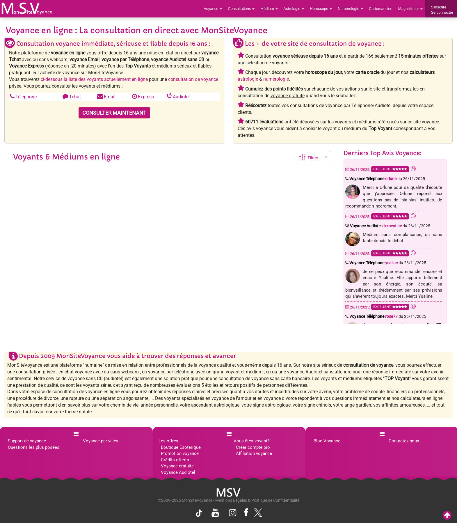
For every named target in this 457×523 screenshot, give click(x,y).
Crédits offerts (175, 459)
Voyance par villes (100, 441)
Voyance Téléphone (372, 178)
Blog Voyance (327, 441)
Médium (269, 8)
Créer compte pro (253, 447)
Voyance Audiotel (376, 226)
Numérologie (350, 8)
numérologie (276, 79)
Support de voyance (27, 441)
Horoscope (321, 8)
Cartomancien (380, 8)
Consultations (241, 8)
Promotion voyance (180, 453)
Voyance (213, 8)
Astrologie (294, 8)
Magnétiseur (410, 8)
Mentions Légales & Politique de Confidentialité (257, 500)
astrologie (248, 79)
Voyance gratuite (177, 466)
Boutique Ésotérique (181, 447)
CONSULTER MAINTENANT (114, 113)
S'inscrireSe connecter (442, 10)
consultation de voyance (193, 79)
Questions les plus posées (33, 447)
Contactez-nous (404, 441)
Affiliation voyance (254, 453)
